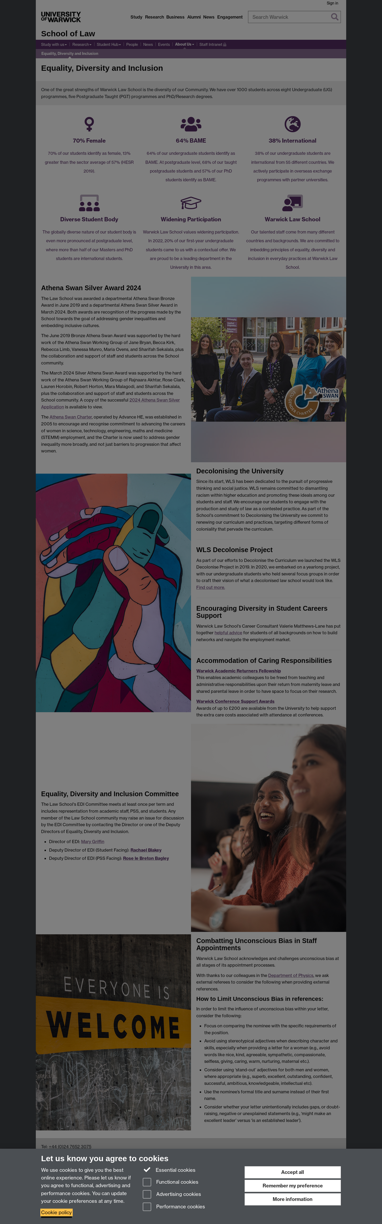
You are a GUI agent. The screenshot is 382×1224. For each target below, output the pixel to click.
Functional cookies (170, 1182)
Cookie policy (56, 1212)
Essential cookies (169, 1169)
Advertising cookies (172, 1195)
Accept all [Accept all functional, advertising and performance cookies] (292, 1172)
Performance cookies (174, 1207)
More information (292, 1199)
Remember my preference (293, 1186)
